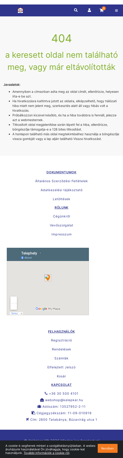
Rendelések (61, 349)
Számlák (61, 358)
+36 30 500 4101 (62, 393)
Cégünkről (61, 216)
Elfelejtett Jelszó (61, 367)
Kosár (61, 376)
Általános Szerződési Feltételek (61, 181)
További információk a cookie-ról (46, 453)
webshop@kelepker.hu (61, 400)
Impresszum (61, 234)
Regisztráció (61, 340)
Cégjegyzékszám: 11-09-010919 (62, 413)
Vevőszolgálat (61, 225)
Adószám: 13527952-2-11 (61, 406)
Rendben (107, 448)
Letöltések (61, 199)
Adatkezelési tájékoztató (62, 190)
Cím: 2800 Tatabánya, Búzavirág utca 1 (61, 419)
